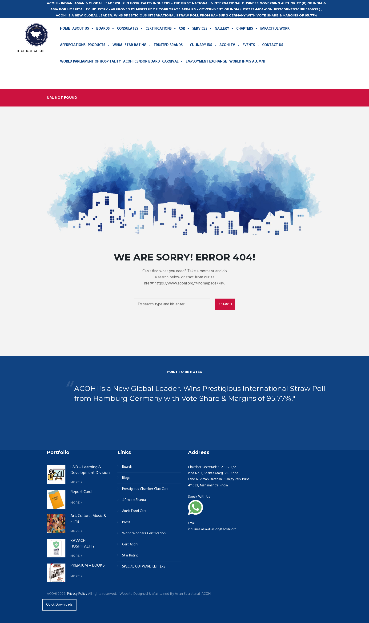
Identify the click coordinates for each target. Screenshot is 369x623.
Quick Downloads (59, 605)
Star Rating (130, 557)
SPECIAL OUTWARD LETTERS (144, 569)
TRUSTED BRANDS (171, 45)
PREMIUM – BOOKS (88, 565)
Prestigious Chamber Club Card (145, 490)
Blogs (126, 478)
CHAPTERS (247, 29)
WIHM (117, 45)
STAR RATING (137, 45)
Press (126, 524)
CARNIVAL (172, 61)
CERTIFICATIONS (160, 29)
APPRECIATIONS (72, 45)
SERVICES (202, 29)
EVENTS (251, 45)
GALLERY (224, 29)
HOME (65, 29)
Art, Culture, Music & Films (89, 519)
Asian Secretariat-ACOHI (193, 594)
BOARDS (105, 29)
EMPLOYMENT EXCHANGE (206, 61)
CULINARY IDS (203, 45)
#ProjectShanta (134, 501)
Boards (127, 467)
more (75, 482)
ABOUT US (83, 29)
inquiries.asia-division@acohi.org (212, 529)
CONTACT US (272, 45)
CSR (184, 29)
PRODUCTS (99, 45)
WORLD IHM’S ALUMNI (247, 61)
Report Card (81, 492)
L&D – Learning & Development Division (86, 473)
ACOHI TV (229, 45)
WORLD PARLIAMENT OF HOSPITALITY (90, 61)
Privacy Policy (77, 594)
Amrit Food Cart (134, 512)
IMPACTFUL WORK (274, 29)
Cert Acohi (130, 546)
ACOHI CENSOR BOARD (141, 61)
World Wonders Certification (144, 535)
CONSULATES (130, 29)
